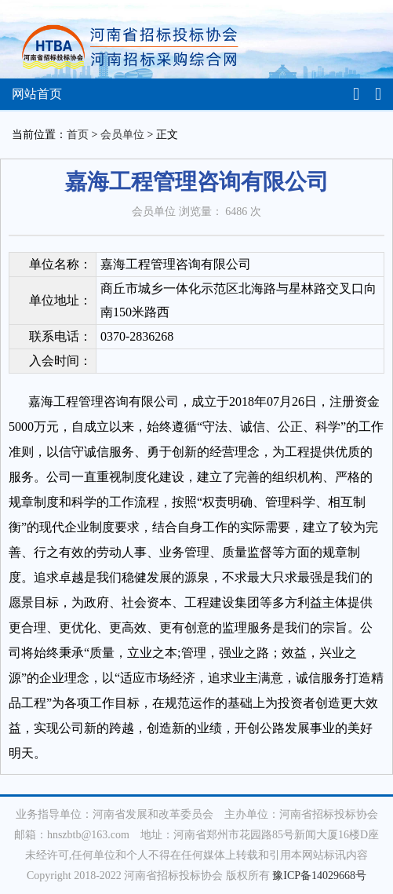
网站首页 (37, 93)
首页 (78, 134)
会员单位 (122, 134)
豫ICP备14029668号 (319, 875)
